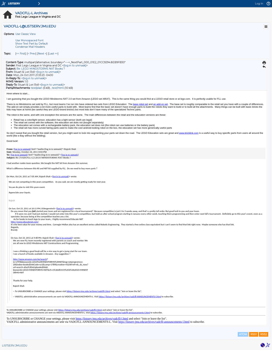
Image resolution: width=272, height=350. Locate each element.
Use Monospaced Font (29, 40)
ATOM (243, 334)
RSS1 (253, 334)
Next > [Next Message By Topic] (42, 53)
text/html (58, 88)
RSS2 (263, 334)
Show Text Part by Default (31, 43)
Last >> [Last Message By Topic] (53, 53)
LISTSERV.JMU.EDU (14, 345)
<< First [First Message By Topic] (20, 53)
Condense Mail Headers (30, 46)
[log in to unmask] (75, 65)
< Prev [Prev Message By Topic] (32, 53)
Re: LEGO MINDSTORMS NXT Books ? (41, 68)
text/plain (36, 88)
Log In (259, 3)
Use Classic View (25, 34)
